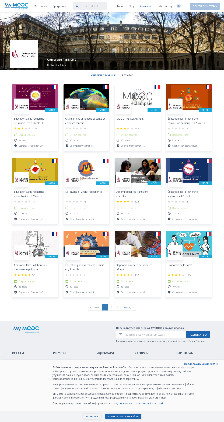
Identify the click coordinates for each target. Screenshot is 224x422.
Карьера (181, 371)
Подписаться (198, 334)
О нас (138, 360)
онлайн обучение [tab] (103, 75)
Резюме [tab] (127, 75)
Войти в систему (205, 6)
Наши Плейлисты (63, 366)
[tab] (41, 6)
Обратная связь (21, 366)
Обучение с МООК (187, 360)
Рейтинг (99, 360)
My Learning (165, 6)
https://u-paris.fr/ (56, 64)
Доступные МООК (64, 360)
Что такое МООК (22, 360)
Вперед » (128, 307)
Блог (56, 371)
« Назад (95, 307)
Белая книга (183, 366)
